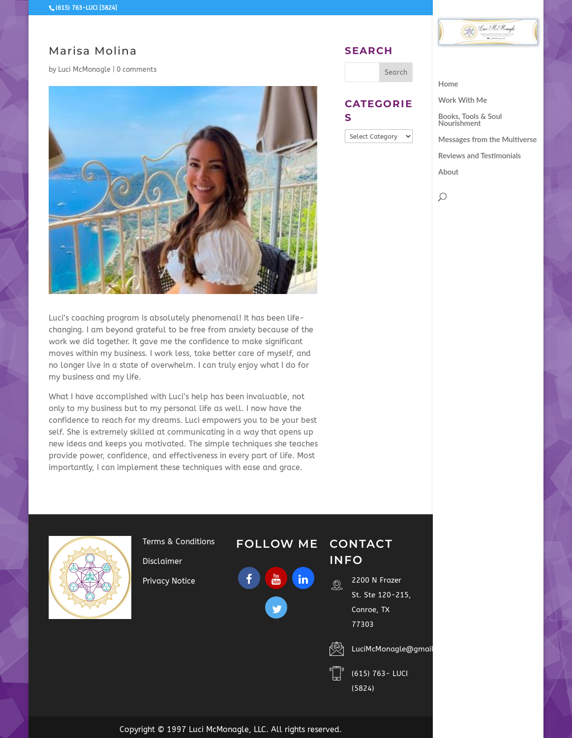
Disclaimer (162, 561)
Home (448, 84)
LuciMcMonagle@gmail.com (401, 649)
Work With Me (462, 100)
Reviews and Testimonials (479, 156)
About (448, 172)
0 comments (137, 69)
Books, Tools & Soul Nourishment (470, 120)
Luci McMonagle (84, 69)
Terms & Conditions (178, 541)
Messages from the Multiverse (487, 140)
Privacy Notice (169, 581)
